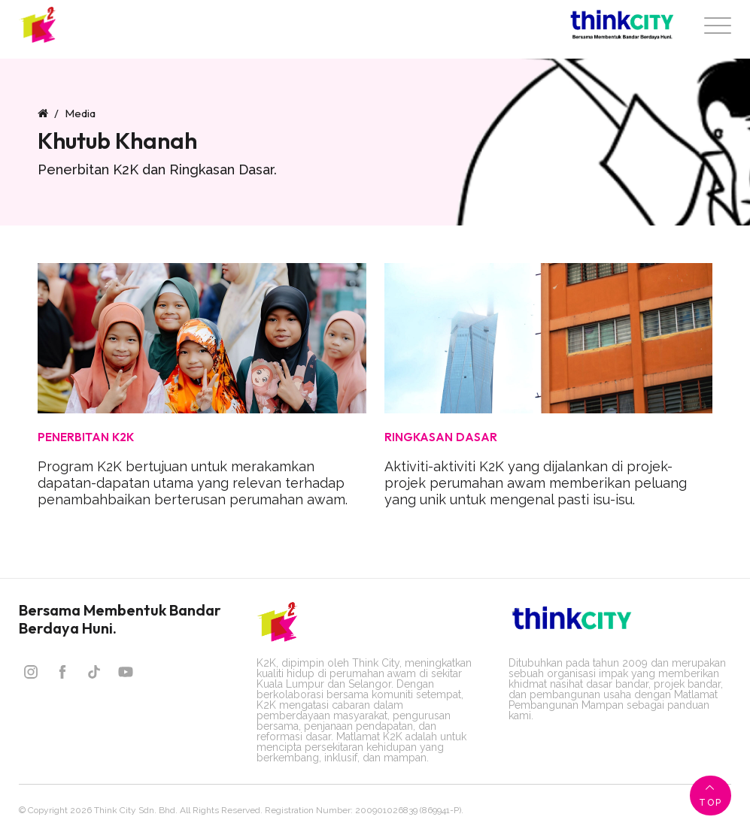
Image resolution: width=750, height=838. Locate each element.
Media (80, 113)
